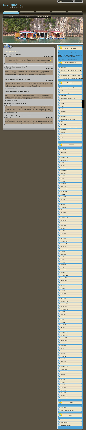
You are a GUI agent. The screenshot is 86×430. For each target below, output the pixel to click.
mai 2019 (63, 155)
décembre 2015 (64, 215)
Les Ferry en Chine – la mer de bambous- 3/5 (16, 91)
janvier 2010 (63, 392)
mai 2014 (63, 259)
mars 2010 (63, 387)
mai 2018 (63, 162)
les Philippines (64, 116)
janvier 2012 (63, 330)
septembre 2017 (64, 170)
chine (21, 75)
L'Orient (62, 106)
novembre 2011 (64, 335)
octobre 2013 (64, 277)
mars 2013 (63, 293)
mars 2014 (63, 264)
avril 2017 (63, 181)
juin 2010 (63, 379)
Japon (62, 103)
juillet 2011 (63, 345)
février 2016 (63, 209)
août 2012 (63, 311)
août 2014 (63, 251)
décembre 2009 (64, 395)
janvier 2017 (63, 186)
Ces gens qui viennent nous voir (68, 98)
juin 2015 (63, 228)
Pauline (74, 13)
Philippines (63, 129)
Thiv (62, 137)
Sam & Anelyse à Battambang (67, 410)
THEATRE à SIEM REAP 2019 (12, 55)
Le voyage (63, 111)
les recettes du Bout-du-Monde (68, 119)
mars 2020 (63, 149)
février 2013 (63, 296)
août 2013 (63, 283)
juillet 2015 (63, 225)
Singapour (63, 132)
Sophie (11, 16)
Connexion (63, 420)
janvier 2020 (63, 152)
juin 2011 (63, 348)
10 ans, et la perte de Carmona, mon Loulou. (71, 70)
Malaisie (63, 121)
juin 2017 (63, 176)
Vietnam (63, 140)
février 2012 (63, 327)
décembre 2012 (64, 301)
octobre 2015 (64, 220)
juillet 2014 (63, 254)
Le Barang (63, 407)
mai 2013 (63, 288)
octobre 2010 (64, 369)
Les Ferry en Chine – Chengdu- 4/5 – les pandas (17, 79)
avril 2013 (63, 290)
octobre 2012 (64, 306)
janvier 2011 (63, 361)
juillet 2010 (63, 377)
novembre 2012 (64, 304)
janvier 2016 (63, 212)
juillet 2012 (63, 314)
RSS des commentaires (66, 425)
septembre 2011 (64, 340)
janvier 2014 (63, 270)
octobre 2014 (64, 246)
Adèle (62, 90)
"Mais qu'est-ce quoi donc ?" (67, 87)
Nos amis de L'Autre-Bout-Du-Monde (69, 127)
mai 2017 (63, 178)
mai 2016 (63, 202)
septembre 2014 (64, 249)
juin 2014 (63, 257)
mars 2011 (63, 356)
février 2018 (63, 165)
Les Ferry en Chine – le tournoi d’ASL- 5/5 (15, 67)
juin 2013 (63, 285)
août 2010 (63, 374)
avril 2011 (63, 353)
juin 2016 (63, 199)
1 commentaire (49, 68)
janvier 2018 (63, 168)
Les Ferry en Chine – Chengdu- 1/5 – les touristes (17, 116)
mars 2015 (63, 233)
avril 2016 (63, 204)
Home (11, 13)
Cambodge (16, 63)
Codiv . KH (63, 67)
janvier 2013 (63, 298)
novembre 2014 (64, 243)
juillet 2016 (63, 196)
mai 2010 (63, 382)
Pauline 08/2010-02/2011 (59, 13)
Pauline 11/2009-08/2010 (43, 13)
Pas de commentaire (48, 56)
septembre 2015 (64, 223)
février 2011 (63, 358)
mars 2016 (63, 207)
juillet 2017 (63, 173)
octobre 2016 (64, 191)
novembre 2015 (64, 217)
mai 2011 (63, 351)
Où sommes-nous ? (43, 16)
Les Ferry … (12, 4)
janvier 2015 (63, 238)
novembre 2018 (64, 157)
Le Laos (62, 108)
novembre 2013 (64, 275)
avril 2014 (63, 262)
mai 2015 (63, 230)
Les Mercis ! (63, 114)
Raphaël (27, 16)
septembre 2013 (64, 280)
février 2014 (63, 267)
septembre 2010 (64, 371)
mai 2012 (63, 319)
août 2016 (63, 194)
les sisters (27, 13)
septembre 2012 (64, 309)
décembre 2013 (64, 272)
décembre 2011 (64, 332)
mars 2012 (63, 324)
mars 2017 (63, 183)
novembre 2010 (64, 366)
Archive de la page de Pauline (67, 93)
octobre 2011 (64, 337)
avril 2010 (63, 385)
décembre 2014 (64, 241)
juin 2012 (63, 317)
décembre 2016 (64, 189)
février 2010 (63, 390)
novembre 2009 (64, 398)
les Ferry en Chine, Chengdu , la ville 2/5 (15, 103)
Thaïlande (63, 134)
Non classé (63, 124)
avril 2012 (63, 322)
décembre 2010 (64, 364)
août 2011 (63, 343)
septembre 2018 (64, 160)
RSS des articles (64, 422)
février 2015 (63, 236)
